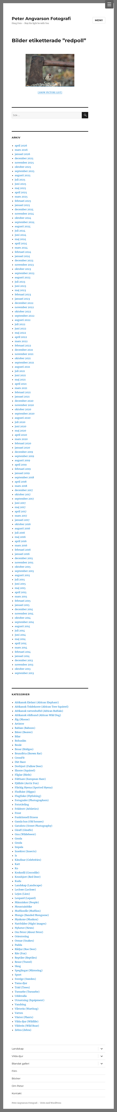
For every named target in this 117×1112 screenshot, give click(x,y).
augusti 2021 (22, 366)
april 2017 (20, 511)
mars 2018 (21, 485)
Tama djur (21, 983)
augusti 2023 (22, 277)
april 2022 (21, 337)
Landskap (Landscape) (28, 885)
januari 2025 (22, 205)
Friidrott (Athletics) (27, 808)
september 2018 (24, 477)
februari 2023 (23, 294)
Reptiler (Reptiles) (26, 957)
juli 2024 (20, 230)
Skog (18, 966)
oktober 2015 (23, 566)
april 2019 (21, 464)
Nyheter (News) (24, 927)
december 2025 (24, 158)
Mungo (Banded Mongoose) (32, 915)
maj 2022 (20, 332)
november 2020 (24, 405)
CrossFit (20, 757)
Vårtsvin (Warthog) (26, 1008)
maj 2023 (20, 290)
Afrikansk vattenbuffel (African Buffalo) (39, 710)
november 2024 (24, 213)
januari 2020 (22, 447)
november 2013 (24, 664)
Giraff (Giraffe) (24, 830)
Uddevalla (21, 995)
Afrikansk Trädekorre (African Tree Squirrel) (41, 706)
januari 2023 (22, 298)
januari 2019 (22, 473)
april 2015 (21, 592)
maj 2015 (20, 588)
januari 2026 (22, 154)
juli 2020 (20, 422)
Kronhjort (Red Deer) (28, 876)
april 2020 (21, 434)
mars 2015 (21, 596)
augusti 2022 (22, 319)
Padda (18, 944)
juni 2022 (20, 328)
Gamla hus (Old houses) (29, 821)
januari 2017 (22, 519)
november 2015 (24, 562)
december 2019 (24, 451)
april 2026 (21, 145)
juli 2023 (20, 281)
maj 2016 (20, 536)
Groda (18, 838)
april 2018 (21, 481)
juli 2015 (20, 579)
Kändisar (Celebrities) (28, 859)
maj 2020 (20, 430)
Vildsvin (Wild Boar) (27, 1025)
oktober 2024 (23, 217)
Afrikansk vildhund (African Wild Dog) (38, 715)
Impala (19, 847)
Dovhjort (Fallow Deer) (29, 766)
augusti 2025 (22, 175)
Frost (18, 813)
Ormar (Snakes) (24, 940)
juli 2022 (20, 324)
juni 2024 (20, 234)
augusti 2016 (22, 528)
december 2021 (24, 349)
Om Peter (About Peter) (29, 932)
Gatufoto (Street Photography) (33, 825)
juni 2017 (20, 502)
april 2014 (21, 643)
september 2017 (24, 498)
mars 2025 (21, 196)
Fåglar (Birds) (23, 774)
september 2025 (24, 171)
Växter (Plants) (24, 1017)
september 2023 (24, 273)
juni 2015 (20, 583)
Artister (19, 723)
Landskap (18, 1048)
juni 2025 (20, 183)
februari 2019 (23, 468)
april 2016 (21, 541)
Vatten (19, 1012)
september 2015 (24, 570)
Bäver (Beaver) (24, 732)
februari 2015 (23, 600)
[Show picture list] (50, 92)
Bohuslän (20, 740)
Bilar (17, 736)
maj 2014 (20, 639)
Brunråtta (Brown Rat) (28, 753)
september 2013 (24, 673)
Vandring (20, 1004)
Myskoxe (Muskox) (26, 919)
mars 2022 (21, 341)
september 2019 (24, 456)
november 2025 (24, 162)
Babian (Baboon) (25, 727)
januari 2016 (22, 553)
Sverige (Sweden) (25, 978)
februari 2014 (23, 651)
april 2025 (21, 192)
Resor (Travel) (23, 961)
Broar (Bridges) (24, 749)
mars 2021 (21, 388)
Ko (16, 868)
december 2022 (24, 302)
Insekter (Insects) (25, 851)
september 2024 (24, 222)
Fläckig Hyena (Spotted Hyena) (34, 787)
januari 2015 (22, 605)
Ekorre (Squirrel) (25, 770)
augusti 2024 (22, 226)
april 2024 (21, 243)
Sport (18, 974)
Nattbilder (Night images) (30, 923)
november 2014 (24, 613)
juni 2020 (20, 426)
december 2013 (24, 660)
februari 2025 (23, 200)
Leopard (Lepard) (25, 898)
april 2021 (21, 383)
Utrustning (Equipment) (29, 1000)
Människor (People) (27, 902)
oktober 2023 (23, 268)
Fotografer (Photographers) (32, 800)
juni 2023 (20, 285)
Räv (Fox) (21, 953)
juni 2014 (20, 634)
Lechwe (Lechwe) (25, 889)
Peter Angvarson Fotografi (41, 18)
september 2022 (24, 315)
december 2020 (24, 400)
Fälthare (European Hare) (30, 778)
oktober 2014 (23, 617)
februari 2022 (23, 345)
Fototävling (22, 804)
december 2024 (24, 209)
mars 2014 (21, 647)
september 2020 (24, 413)
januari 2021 (22, 396)
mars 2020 (21, 439)
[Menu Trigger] (109, 4)
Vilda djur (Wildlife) (26, 1021)
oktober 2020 (23, 409)
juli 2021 (20, 371)
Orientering (22, 936)
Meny (99, 20)
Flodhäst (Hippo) (25, 791)
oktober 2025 (23, 166)
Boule (18, 744)
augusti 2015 (22, 575)
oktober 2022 (23, 311)
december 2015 (24, 558)
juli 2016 (20, 532)
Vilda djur (17, 1056)
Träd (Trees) (22, 987)
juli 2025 (20, 179)
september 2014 (24, 622)
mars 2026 (21, 149)
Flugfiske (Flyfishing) (28, 795)
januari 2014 (22, 656)
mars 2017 (21, 515)
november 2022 (24, 307)
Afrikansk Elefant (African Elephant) (37, 702)
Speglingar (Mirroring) (29, 970)
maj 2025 (20, 188)
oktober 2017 (22, 494)
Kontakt (17, 1093)
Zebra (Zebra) (23, 1029)
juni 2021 (20, 375)
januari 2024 (22, 256)
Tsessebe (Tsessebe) (27, 991)
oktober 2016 (23, 524)
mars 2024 (21, 247)
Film (14, 1071)
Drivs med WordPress (50, 1103)
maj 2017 (20, 507)
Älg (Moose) (22, 719)
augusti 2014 (22, 626)
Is (16, 855)
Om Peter (18, 1086)
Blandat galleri (20, 1063)
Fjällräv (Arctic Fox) (27, 783)
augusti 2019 (22, 460)
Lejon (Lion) (22, 893)
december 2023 (24, 260)
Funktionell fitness (26, 817)
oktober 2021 (23, 358)
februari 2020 (23, 443)
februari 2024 (23, 251)
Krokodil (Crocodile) (27, 872)
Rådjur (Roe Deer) (25, 949)
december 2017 (24, 490)
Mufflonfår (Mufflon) (28, 910)
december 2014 (24, 609)
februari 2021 (23, 392)
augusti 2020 (22, 417)
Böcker (16, 1078)
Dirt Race (20, 761)
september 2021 (24, 362)
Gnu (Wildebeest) (25, 834)
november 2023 (24, 264)
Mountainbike (23, 906)
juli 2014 (20, 630)
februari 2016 (23, 549)
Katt (17, 864)
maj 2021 (20, 379)
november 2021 (24, 354)
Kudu (18, 881)
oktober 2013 (22, 668)
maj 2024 (20, 239)
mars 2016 (21, 545)
